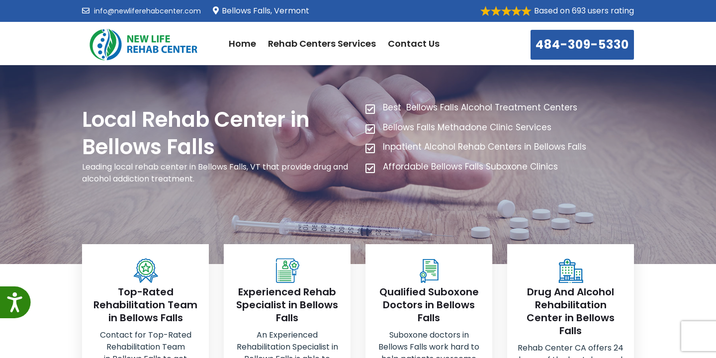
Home (242, 43)
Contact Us (414, 43)
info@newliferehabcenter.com (141, 11)
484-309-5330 (582, 44)
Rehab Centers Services (322, 43)
